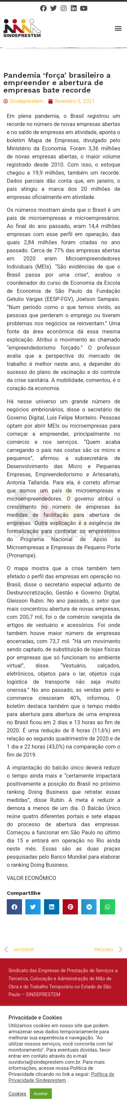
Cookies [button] (17, 1094)
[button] (118, 27)
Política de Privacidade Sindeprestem (61, 1077)
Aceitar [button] (41, 1093)
